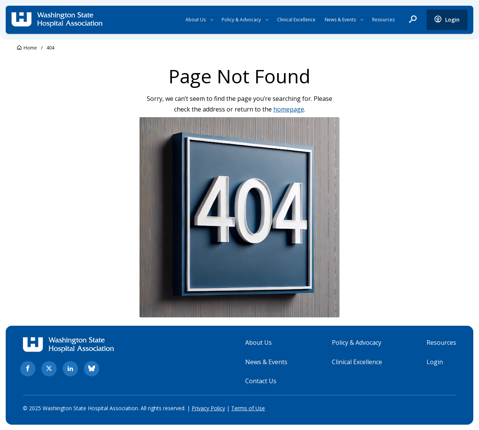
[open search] (413, 20)
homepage (288, 109)
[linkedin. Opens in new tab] (70, 368)
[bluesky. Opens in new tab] (91, 368)
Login (435, 361)
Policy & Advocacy (241, 19)
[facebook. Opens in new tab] (27, 368)
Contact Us (260, 381)
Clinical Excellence (296, 19)
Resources (383, 19)
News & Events (340, 19)
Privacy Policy (208, 408)
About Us (196, 19)
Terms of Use (248, 408)
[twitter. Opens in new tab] (49, 368)
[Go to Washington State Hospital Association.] (27, 48)
